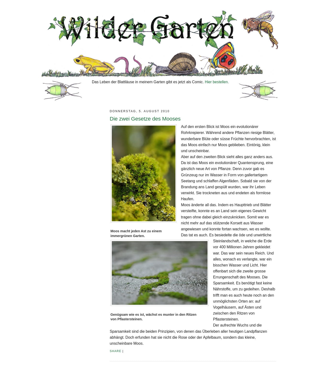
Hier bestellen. (217, 82)
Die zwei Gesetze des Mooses (145, 119)
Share (115, 351)
